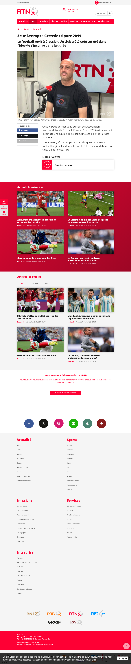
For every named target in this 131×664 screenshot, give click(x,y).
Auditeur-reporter (103, 3)
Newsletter (21, 598)
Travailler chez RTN (23, 575)
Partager (23, 130)
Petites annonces (73, 524)
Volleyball (70, 458)
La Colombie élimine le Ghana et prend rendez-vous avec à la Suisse (88, 221)
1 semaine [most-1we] (34, 283)
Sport (33, 21)
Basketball (70, 454)
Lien (22, 141)
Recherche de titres (24, 515)
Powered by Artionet (24, 645)
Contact (19, 593)
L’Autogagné (21, 532)
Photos (54, 21)
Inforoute (70, 528)
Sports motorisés (73, 480)
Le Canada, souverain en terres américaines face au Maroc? (84, 259)
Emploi (69, 532)
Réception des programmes (27, 562)
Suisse (19, 450)
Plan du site (46, 639)
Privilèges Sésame (73, 515)
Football (37, 29)
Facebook (29, 423)
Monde (19, 454)
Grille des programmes (25, 519)
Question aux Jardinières (26, 528)
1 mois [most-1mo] (45, 283)
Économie (20, 458)
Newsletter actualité (24, 480)
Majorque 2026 (88, 21)
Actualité (23, 21)
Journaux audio (22, 467)
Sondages (20, 537)
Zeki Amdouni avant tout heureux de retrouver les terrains (36, 221)
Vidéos (64, 21)
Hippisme (70, 472)
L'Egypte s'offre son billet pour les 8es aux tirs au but (37, 317)
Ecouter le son (57, 165)
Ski (68, 467)
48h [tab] (22, 283)
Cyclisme (70, 463)
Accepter (123, 658)
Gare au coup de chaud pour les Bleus (36, 258)
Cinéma (70, 510)
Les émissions (22, 506)
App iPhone (87, 423)
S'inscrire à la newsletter (65, 393)
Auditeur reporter (23, 476)
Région (19, 445)
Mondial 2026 (103, 21)
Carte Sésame (22, 567)
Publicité (20, 571)
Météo (69, 519)
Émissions (43, 21)
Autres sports (72, 485)
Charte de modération (25, 589)
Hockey (69, 450)
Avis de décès (72, 537)
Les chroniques (22, 510)
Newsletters (73, 423)
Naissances (21, 524)
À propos (20, 558)
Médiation (20, 584)
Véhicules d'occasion (74, 506)
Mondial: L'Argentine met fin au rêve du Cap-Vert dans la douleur (89, 317)
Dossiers (20, 472)
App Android (101, 423)
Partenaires (21, 580)
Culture (19, 463)
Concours (20, 541)
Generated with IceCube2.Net (43, 645)
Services (74, 21)
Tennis (69, 476)
